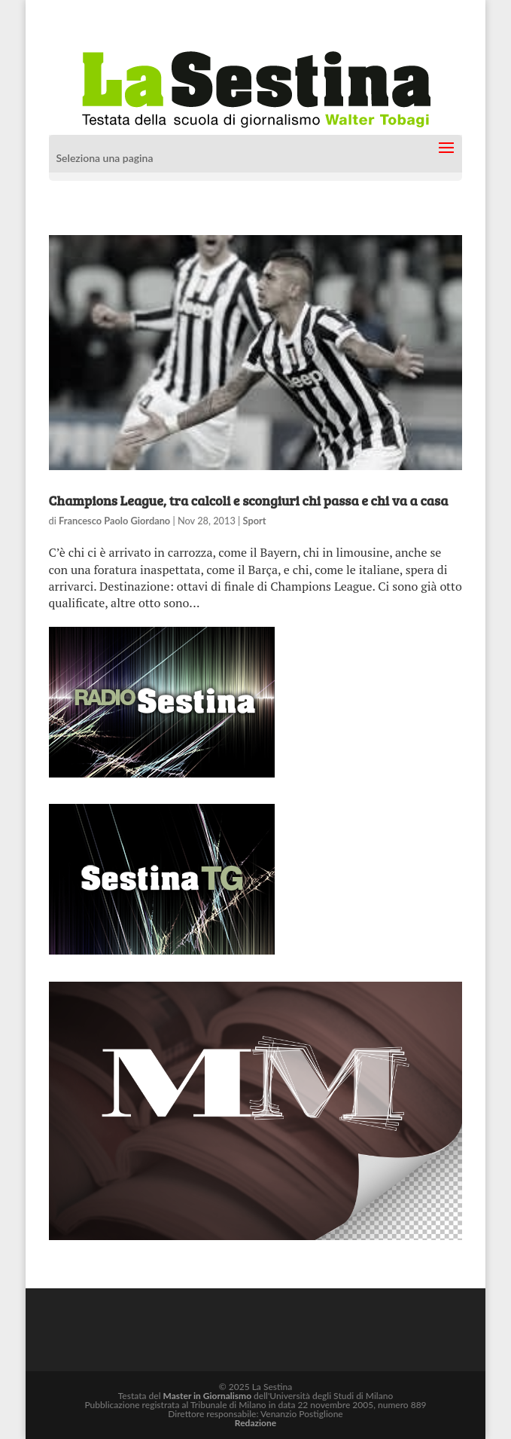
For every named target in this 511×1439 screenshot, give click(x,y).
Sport (254, 521)
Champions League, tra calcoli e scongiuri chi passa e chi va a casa (249, 500)
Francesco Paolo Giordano (114, 521)
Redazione (255, 1422)
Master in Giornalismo (207, 1395)
